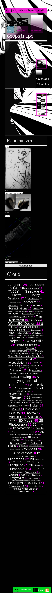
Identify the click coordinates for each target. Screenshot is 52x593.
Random (26, 265)
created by (41, 5)
